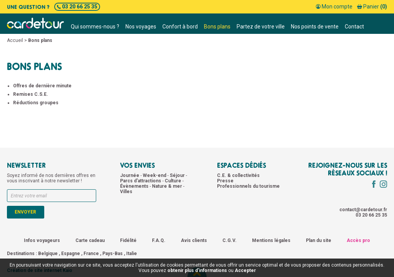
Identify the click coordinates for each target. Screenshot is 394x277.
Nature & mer (167, 186)
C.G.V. (229, 240)
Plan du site (318, 240)
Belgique (48, 253)
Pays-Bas (112, 253)
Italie (131, 253)
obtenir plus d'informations (197, 270)
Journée (130, 175)
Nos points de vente (315, 26)
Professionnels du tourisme (248, 186)
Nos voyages (140, 26)
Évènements (135, 186)
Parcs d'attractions (141, 181)
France (91, 253)
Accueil (15, 40)
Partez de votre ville (261, 26)
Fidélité (128, 240)
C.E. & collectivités (238, 175)
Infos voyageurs (42, 240)
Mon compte (334, 6)
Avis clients (194, 240)
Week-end (155, 175)
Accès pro (358, 240)
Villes (126, 191)
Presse (225, 181)
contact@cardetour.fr (363, 209)
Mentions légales (271, 240)
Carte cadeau (90, 240)
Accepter (245, 270)
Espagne (70, 253)
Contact (354, 26)
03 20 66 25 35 (77, 6)
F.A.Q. (158, 240)
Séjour (178, 175)
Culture (173, 181)
